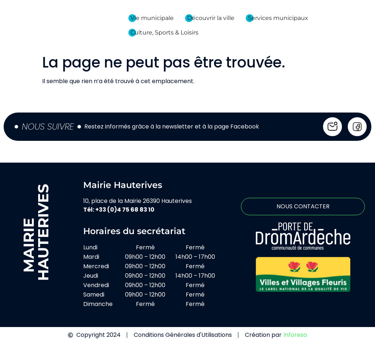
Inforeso (295, 335)
